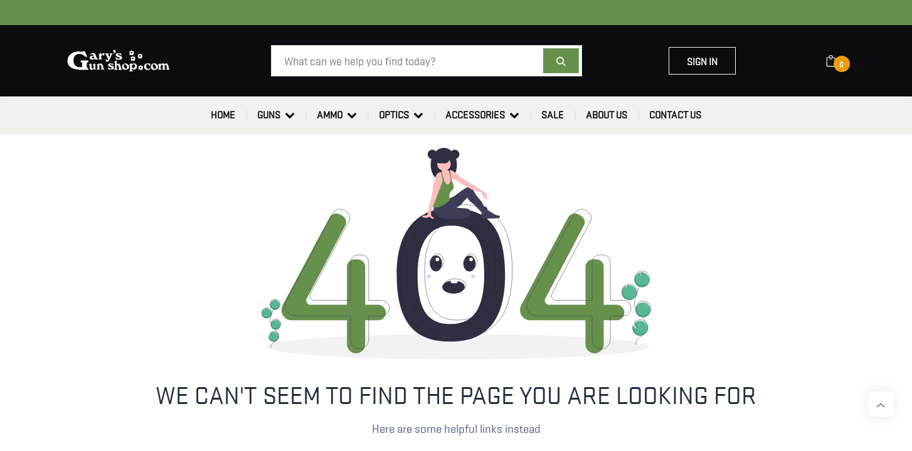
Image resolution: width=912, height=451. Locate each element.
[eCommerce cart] (839, 60)
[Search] (561, 60)
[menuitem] (223, 114)
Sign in (702, 61)
